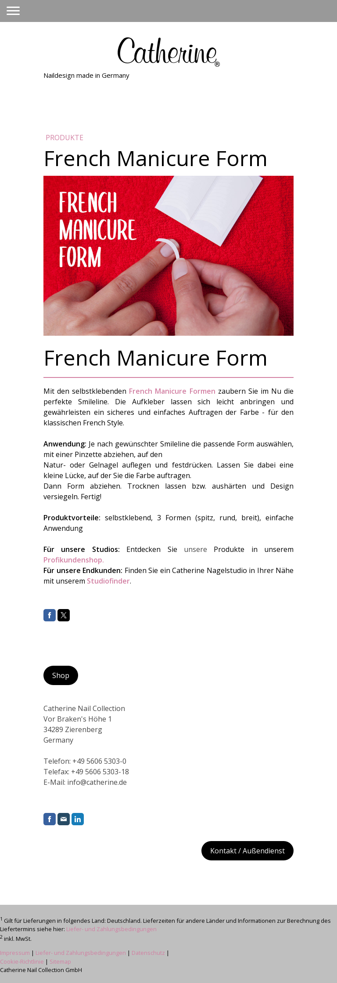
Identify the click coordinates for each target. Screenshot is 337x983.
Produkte (64, 137)
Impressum (15, 953)
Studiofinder (108, 581)
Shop (60, 675)
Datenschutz (148, 953)
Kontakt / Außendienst (247, 851)
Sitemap (60, 961)
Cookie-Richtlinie (22, 961)
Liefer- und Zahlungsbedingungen (111, 929)
